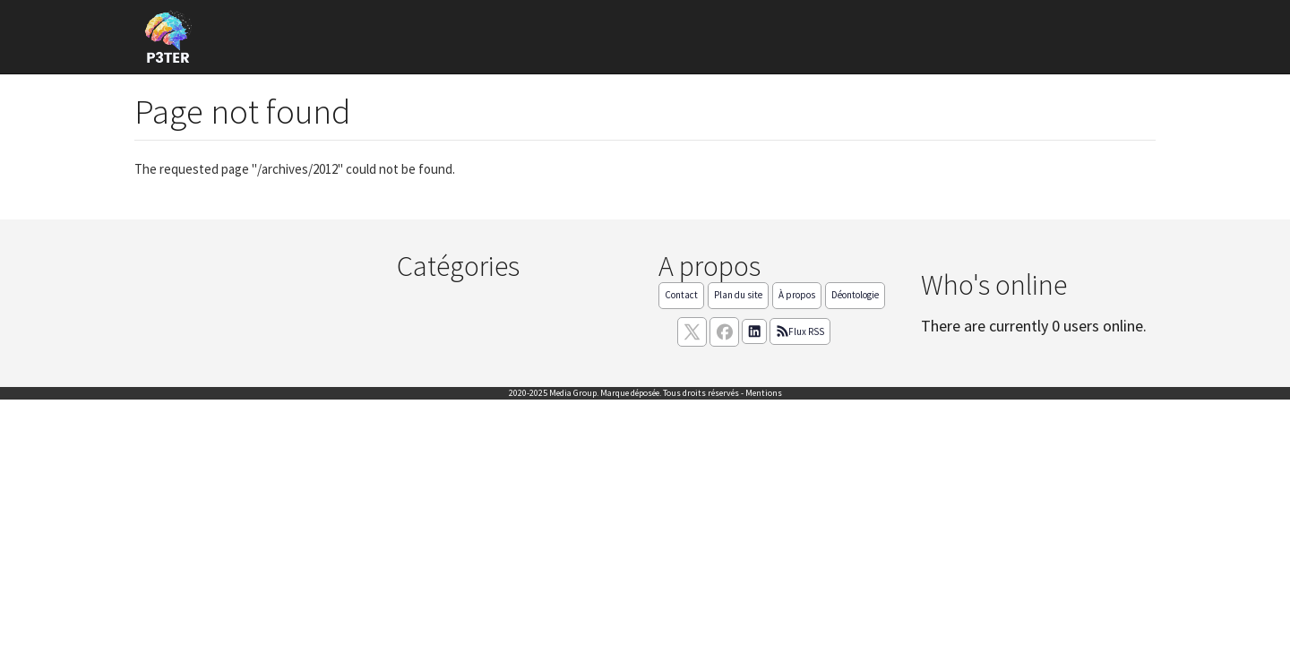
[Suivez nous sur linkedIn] (754, 331)
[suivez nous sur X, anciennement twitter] (692, 332)
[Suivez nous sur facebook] (724, 332)
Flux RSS (800, 331)
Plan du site (738, 294)
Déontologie (855, 294)
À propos (796, 294)
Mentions (763, 393)
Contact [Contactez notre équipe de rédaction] (681, 294)
